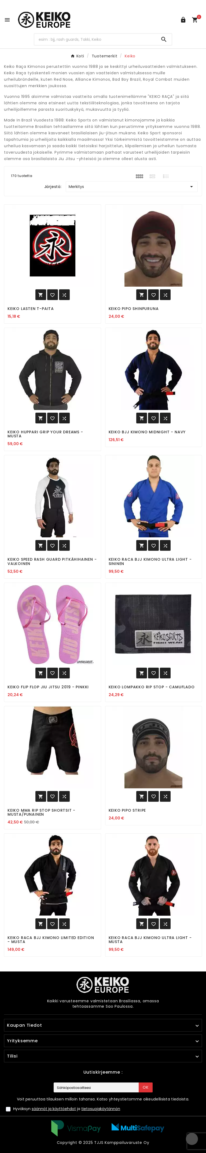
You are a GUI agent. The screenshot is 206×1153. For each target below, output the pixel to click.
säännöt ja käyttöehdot (54, 1108)
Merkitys (132, 186)
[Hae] (95, 39)
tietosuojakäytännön (100, 1108)
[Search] (163, 39)
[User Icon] (183, 20)
